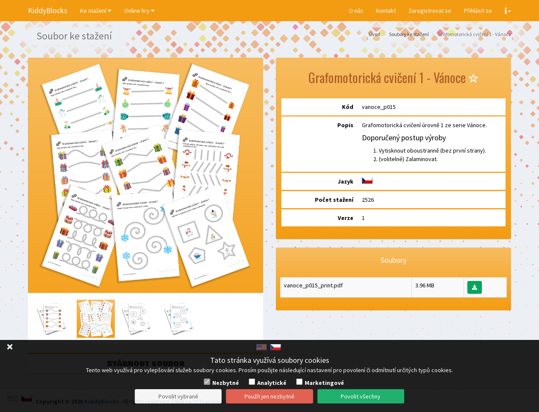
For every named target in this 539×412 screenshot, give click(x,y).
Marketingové (324, 383)
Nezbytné (225, 383)
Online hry (139, 10)
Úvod (374, 34)
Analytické (271, 383)
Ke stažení (95, 10)
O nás (356, 10)
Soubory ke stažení (409, 34)
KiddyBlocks (47, 10)
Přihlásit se (478, 10)
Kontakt (386, 10)
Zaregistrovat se (429, 10)
